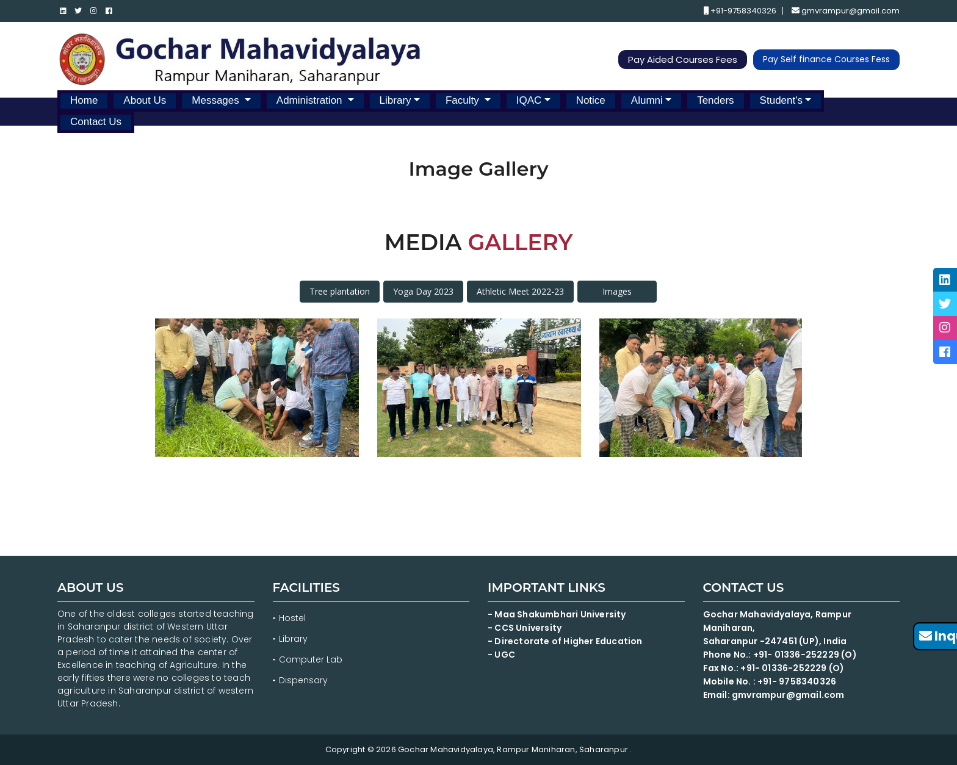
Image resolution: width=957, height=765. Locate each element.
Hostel (292, 618)
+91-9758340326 (740, 11)
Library (395, 100)
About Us (144, 100)
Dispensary (303, 680)
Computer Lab (312, 659)
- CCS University (525, 628)
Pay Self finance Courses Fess (826, 60)
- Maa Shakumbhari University (558, 614)
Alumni (647, 100)
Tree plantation (339, 291)
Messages (217, 100)
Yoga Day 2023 (423, 291)
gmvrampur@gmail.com (846, 11)
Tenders (715, 100)
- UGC (501, 654)
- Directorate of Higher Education (566, 641)
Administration (310, 100)
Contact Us (95, 122)
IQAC (529, 100)
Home (84, 100)
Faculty (464, 100)
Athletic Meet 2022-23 (520, 291)
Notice (590, 100)
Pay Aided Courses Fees (682, 60)
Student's (781, 100)
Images (617, 291)
